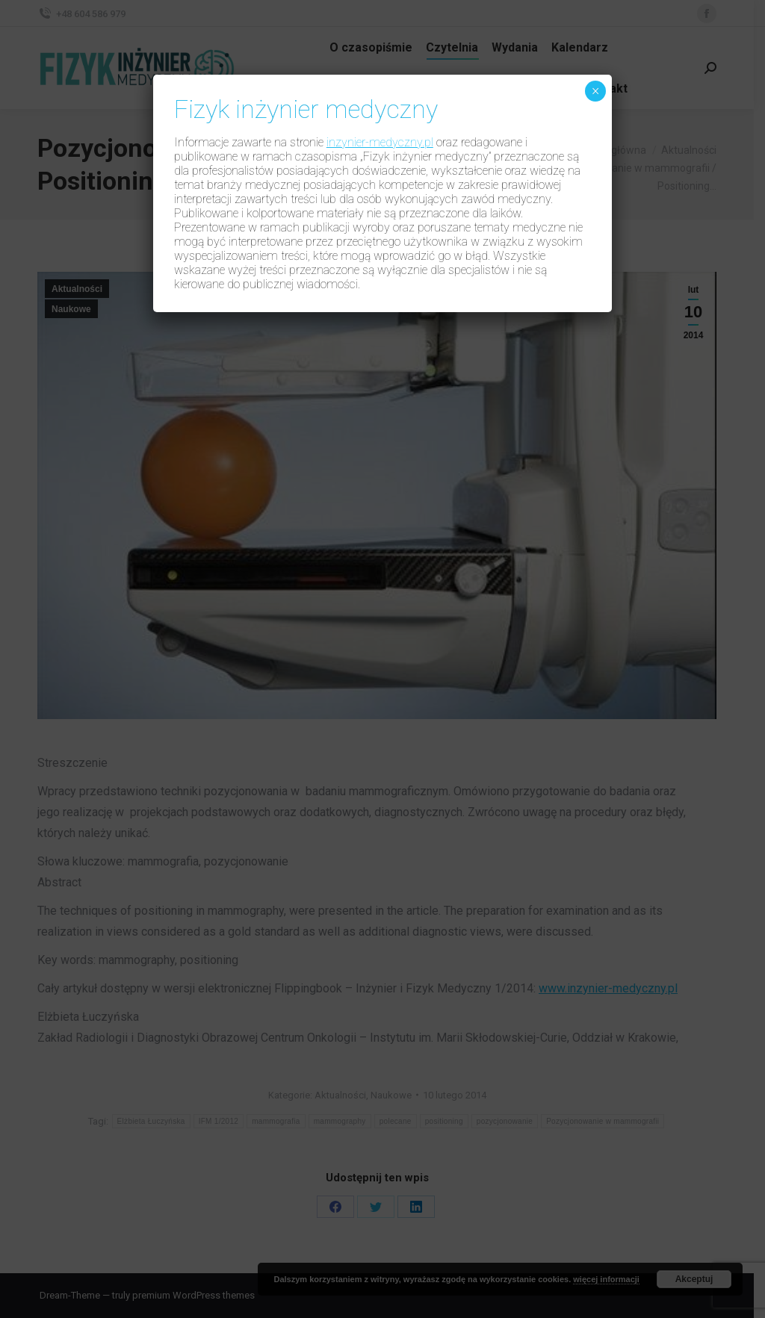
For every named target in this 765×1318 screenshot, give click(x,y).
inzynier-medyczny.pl (379, 142)
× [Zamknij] (596, 91)
